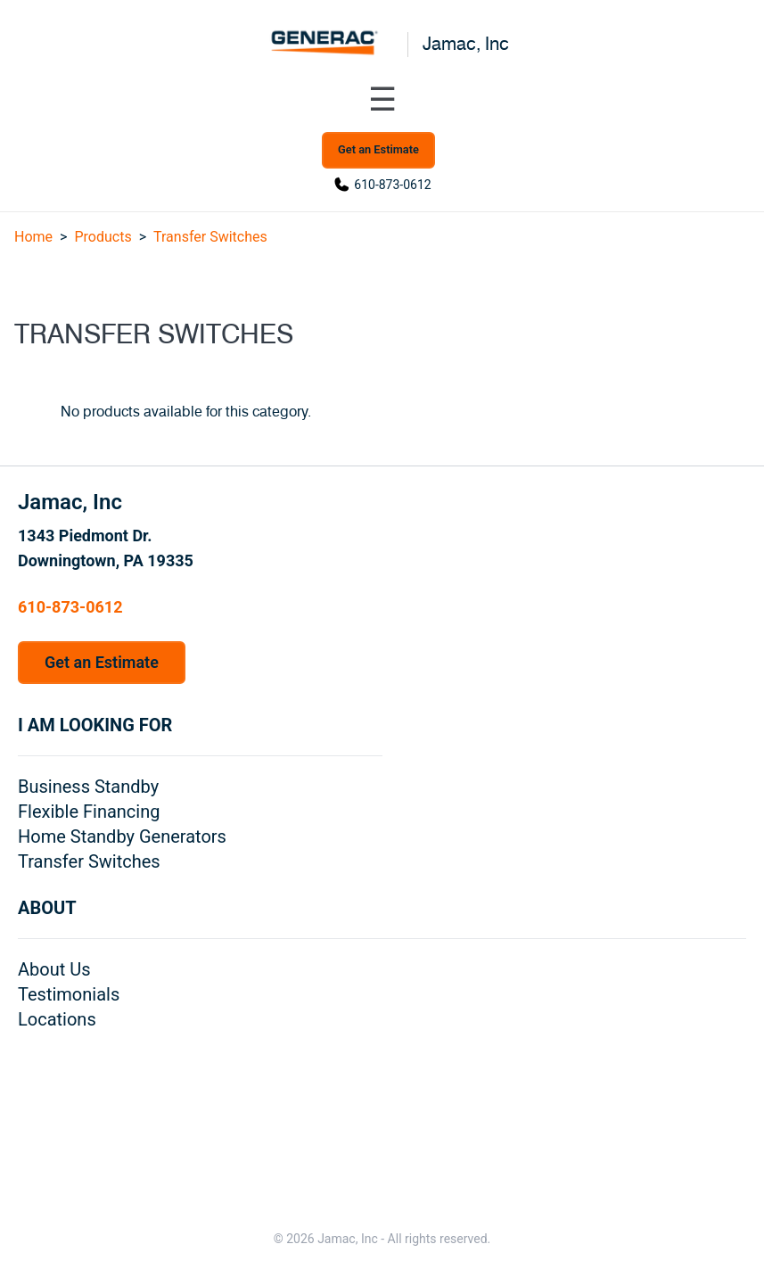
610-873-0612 (392, 184)
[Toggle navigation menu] (382, 100)
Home (33, 236)
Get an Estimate (378, 149)
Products (102, 236)
